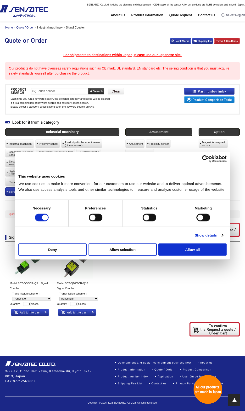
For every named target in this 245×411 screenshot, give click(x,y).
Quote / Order (164, 369)
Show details (206, 235)
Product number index (133, 376)
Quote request (180, 15)
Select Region (233, 15)
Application (165, 376)
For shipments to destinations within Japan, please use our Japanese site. (122, 55)
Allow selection (122, 250)
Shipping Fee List (130, 383)
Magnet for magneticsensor (214, 144)
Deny (52, 250)
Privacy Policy (185, 383)
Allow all (192, 250)
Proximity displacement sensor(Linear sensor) (82, 144)
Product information (147, 15)
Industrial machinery (20, 143)
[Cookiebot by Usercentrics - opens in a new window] (206, 158)
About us (118, 15)
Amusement (136, 143)
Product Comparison (197, 369)
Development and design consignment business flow (154, 362)
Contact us (206, 15)
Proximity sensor (48, 143)
